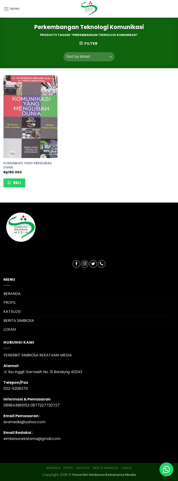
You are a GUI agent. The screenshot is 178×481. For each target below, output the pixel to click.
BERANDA (12, 293)
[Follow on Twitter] (93, 264)
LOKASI (9, 329)
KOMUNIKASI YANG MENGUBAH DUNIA (27, 165)
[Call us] (101, 264)
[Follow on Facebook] (76, 264)
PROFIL (9, 302)
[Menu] (11, 8)
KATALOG (12, 311)
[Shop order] (89, 56)
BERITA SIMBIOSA (18, 320)
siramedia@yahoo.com (24, 422)
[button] (166, 469)
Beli (17, 182)
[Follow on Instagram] (85, 264)
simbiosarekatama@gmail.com (31, 438)
